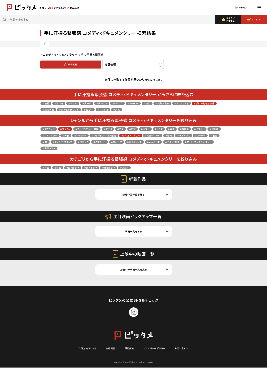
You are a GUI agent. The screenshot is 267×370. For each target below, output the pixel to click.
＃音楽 (47, 142)
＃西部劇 (210, 129)
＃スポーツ (198, 142)
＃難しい (128, 109)
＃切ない (78, 103)
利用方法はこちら (81, 350)
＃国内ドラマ (78, 167)
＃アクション (50, 129)
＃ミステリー (178, 142)
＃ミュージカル (210, 135)
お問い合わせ (189, 350)
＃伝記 (150, 129)
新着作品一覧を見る (145, 195)
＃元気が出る (184, 103)
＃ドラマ (181, 129)
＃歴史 (100, 142)
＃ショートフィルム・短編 (151, 135)
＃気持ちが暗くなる (106, 109)
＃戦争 (195, 129)
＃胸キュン (112, 103)
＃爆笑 (166, 103)
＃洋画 (47, 167)
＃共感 (162, 109)
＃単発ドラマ (158, 148)
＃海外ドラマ (100, 167)
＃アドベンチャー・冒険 (96, 129)
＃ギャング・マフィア (134, 142)
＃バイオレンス (52, 148)
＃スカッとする (207, 103)
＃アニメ (121, 129)
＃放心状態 (81, 109)
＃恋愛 (136, 129)
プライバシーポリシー (157, 350)
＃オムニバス (75, 148)
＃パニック (158, 142)
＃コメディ (70, 129)
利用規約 (128, 350)
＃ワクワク (131, 103)
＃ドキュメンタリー (183, 135)
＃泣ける (61, 103)
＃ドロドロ (146, 109)
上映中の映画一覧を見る (143, 271)
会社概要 (107, 350)
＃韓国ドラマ (121, 167)
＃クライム (49, 135)
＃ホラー (164, 129)
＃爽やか (95, 103)
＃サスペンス (64, 142)
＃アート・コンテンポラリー (128, 148)
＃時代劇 (67, 135)
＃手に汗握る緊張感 (55, 109)
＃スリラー (84, 142)
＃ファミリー (123, 135)
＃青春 (106, 135)
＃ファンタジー (87, 135)
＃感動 (47, 103)
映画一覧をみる (146, 232)
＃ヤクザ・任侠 (97, 148)
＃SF (113, 142)
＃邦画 (60, 167)
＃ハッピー (150, 103)
